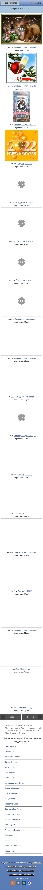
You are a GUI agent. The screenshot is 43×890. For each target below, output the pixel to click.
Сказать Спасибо (12, 788)
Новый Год (9, 851)
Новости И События (13, 804)
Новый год (25, 669)
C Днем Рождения (12, 762)
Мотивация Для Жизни (14, 783)
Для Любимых (11, 793)
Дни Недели (10, 772)
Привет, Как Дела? (13, 814)
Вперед (30, 717)
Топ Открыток (11, 746)
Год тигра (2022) (25, 164)
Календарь (9, 751)
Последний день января (25, 125)
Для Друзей (10, 799)
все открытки (10, 3)
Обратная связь (35, 862)
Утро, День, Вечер (12, 757)
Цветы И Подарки (12, 819)
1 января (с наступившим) (25, 47)
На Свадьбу (10, 825)
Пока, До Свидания (13, 846)
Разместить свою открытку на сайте (21, 866)
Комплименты (11, 835)
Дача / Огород (11, 840)
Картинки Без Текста (13, 809)
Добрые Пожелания (13, 778)
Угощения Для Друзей (14, 830)
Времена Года (11, 767)
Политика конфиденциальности (20, 870)
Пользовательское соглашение (21, 874)
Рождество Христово (25, 202)
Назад (11, 717)
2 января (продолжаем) (25, 319)
